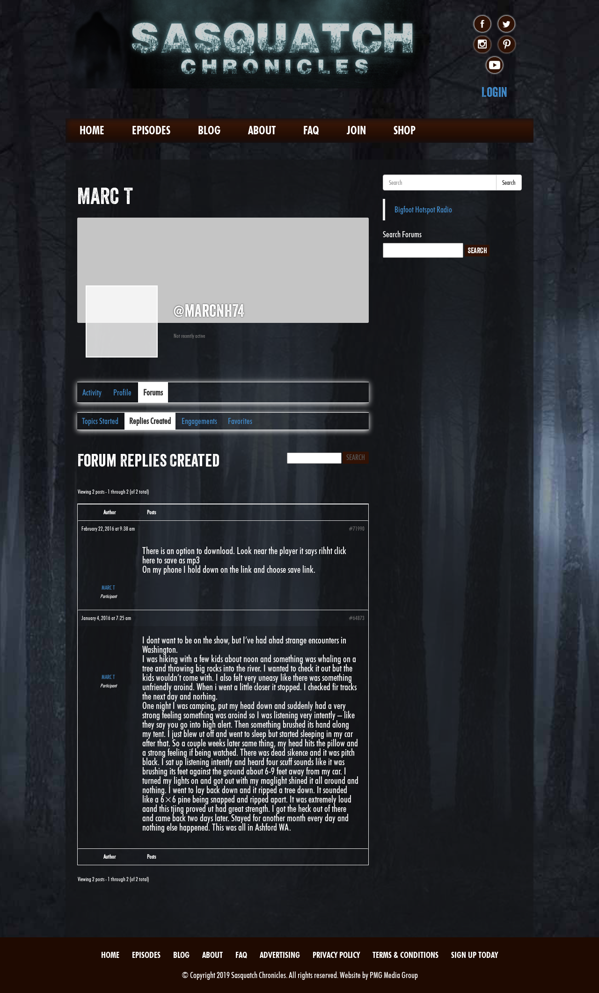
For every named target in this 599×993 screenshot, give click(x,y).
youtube (494, 65)
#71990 (357, 528)
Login (494, 92)
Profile (122, 392)
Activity (92, 392)
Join (356, 130)
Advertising (280, 955)
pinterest (507, 45)
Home (92, 130)
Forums (153, 392)
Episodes (151, 130)
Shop (405, 130)
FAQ (311, 130)
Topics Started (100, 421)
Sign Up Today (474, 955)
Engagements (199, 421)
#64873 (357, 617)
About (262, 130)
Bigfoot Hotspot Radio (423, 209)
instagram (482, 45)
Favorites (240, 421)
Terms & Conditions (405, 955)
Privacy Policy (336, 955)
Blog (209, 130)
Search (509, 182)
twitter (507, 24)
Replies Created (150, 421)
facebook (482, 24)
